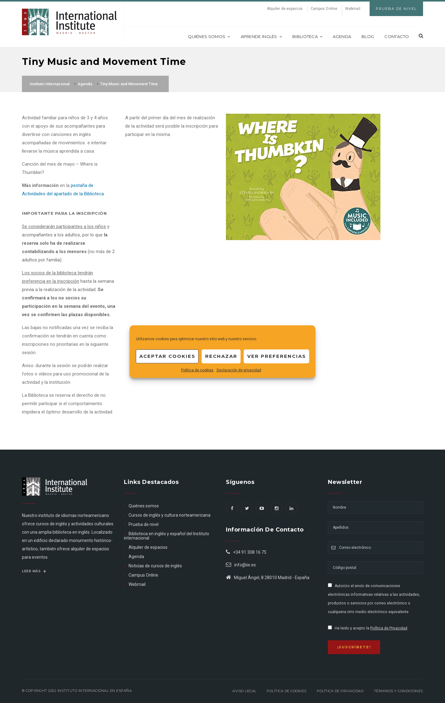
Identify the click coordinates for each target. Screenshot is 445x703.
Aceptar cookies (167, 356)
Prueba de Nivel (396, 8)
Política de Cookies (287, 691)
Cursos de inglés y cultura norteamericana (169, 515)
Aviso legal (244, 691)
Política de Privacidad (388, 628)
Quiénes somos (209, 36)
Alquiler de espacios (285, 8)
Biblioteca (307, 36)
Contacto (396, 36)
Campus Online (324, 8)
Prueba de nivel (144, 524)
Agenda (342, 36)
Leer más (34, 571)
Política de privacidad (340, 691)
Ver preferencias (276, 356)
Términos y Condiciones (398, 691)
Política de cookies (197, 370)
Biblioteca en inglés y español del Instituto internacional (166, 535)
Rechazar (221, 356)
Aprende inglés (261, 36)
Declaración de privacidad (239, 370)
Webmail (352, 8)
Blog (368, 36)
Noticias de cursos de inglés (155, 565)
